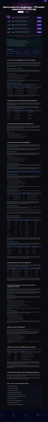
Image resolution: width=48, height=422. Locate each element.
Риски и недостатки (27, 51)
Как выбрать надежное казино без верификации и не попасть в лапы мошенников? (24, 396)
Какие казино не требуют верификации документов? (24, 402)
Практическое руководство (19, 53)
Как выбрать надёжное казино (37, 51)
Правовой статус (35, 53)
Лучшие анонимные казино (10, 53)
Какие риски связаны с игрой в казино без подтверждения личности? (24, 400)
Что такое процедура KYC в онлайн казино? (24, 398)
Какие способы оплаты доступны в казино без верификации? (24, 392)
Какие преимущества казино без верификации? (24, 388)
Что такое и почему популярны (11, 51)
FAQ (8, 55)
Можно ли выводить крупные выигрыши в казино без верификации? (24, 394)
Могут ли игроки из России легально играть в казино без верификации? (24, 404)
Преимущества (18, 51)
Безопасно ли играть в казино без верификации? (24, 390)
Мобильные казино (27, 53)
